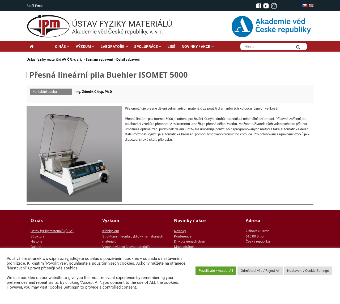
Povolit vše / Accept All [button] (216, 271)
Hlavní (39, 46)
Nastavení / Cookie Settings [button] (308, 271)
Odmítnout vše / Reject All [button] (260, 271)
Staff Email (35, 6)
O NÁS (60, 46)
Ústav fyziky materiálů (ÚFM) (52, 231)
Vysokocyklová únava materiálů (126, 247)
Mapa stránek (184, 247)
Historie (36, 241)
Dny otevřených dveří (189, 241)
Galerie (36, 247)
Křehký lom (110, 231)
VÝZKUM (83, 46)
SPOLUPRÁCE (146, 46)
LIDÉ (171, 46)
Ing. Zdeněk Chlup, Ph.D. (94, 92)
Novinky (180, 231)
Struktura (37, 236)
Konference (183, 236)
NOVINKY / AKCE (196, 46)
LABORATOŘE (112, 46)
